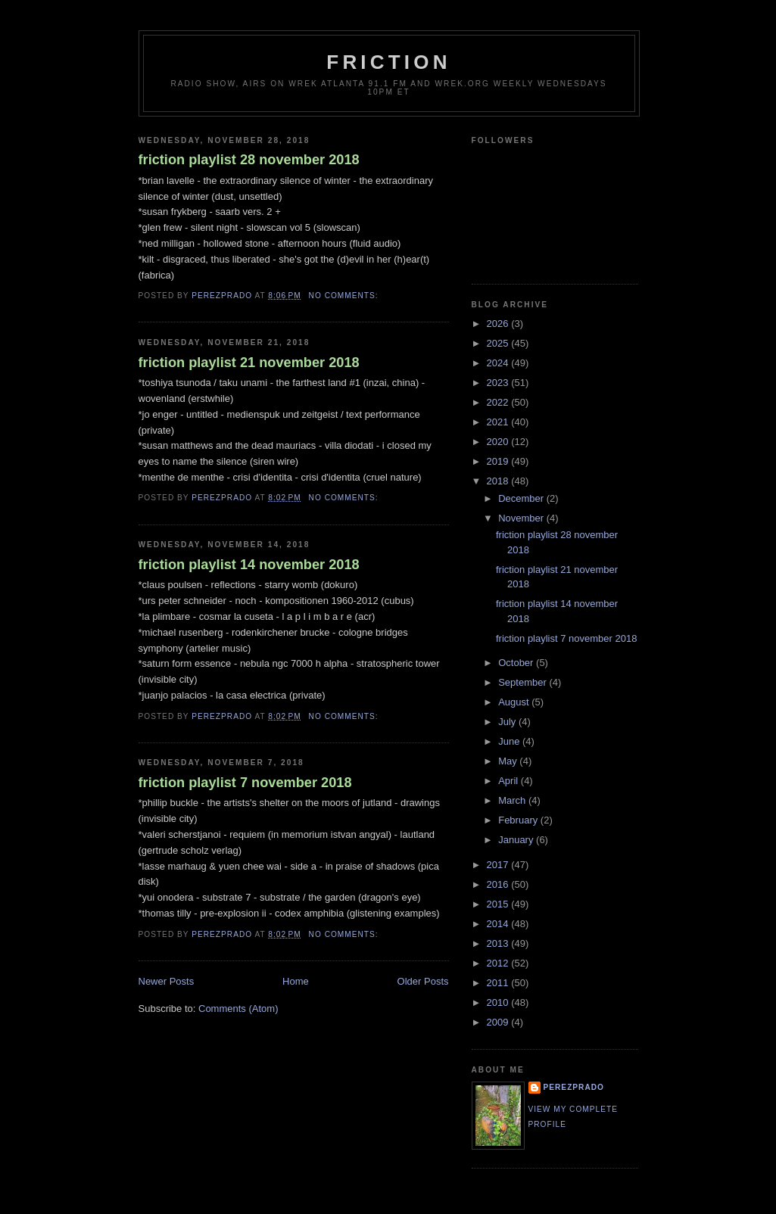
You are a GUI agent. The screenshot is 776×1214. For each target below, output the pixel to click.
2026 (499, 323)
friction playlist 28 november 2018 (249, 159)
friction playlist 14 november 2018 (249, 564)
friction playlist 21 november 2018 (249, 362)
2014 (499, 923)
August (514, 702)
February (519, 820)
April (509, 780)
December (522, 498)
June (510, 741)
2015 (499, 904)
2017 (499, 864)
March (513, 800)
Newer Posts (167, 981)
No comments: (345, 295)
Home (295, 981)
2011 (499, 982)
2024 (499, 363)
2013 (499, 943)
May (508, 761)
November (522, 518)
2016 (499, 884)
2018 (499, 481)
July (508, 721)
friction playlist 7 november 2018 (245, 782)
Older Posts (423, 981)
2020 (499, 441)
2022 (499, 402)
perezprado (574, 1087)
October (517, 662)
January (517, 839)
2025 (499, 343)
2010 (499, 1002)
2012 (499, 963)
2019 (499, 461)
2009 (499, 1022)
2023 (499, 382)
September (523, 682)
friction (388, 62)
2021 (499, 422)
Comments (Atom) (238, 1008)
